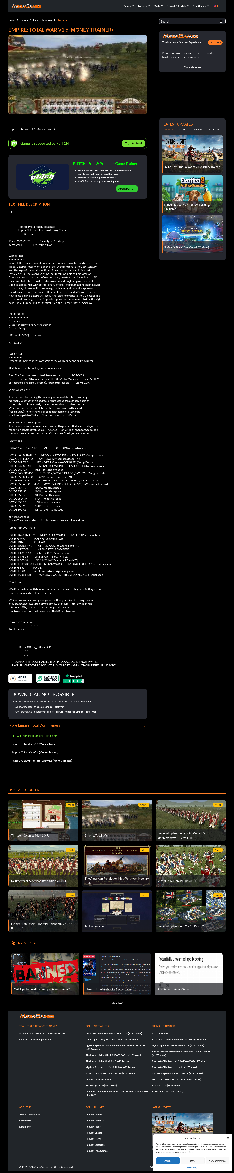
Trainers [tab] (168, 129)
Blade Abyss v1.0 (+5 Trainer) (101, 1085)
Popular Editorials (95, 1144)
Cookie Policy (191, 1168)
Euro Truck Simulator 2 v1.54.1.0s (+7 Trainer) (110, 1073)
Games (24, 19)
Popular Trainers (95, 1120)
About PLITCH (127, 188)
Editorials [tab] (196, 129)
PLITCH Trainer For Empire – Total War (75, 711)
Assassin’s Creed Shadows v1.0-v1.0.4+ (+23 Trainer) (114, 1033)
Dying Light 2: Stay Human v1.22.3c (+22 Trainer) (112, 1039)
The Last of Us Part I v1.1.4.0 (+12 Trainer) (108, 1061)
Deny (192, 1160)
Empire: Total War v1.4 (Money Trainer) (34, 752)
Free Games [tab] (214, 129)
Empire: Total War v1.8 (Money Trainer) (34, 744)
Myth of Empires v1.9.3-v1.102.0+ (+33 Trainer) (111, 1067)
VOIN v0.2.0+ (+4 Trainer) (99, 1079)
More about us (192, 67)
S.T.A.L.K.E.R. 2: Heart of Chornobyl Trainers (43, 1033)
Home (11, 19)
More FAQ (117, 1002)
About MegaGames (29, 1114)
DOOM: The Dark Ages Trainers (36, 1039)
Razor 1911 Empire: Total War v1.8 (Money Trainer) (41, 760)
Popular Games (94, 1114)
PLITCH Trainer (160, 1033)
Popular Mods (93, 1126)
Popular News (93, 1138)
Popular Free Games (97, 1150)
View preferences (217, 1160)
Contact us (25, 1120)
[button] (227, 1137)
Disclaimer (25, 1126)
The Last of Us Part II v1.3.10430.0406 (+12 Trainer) (113, 1055)
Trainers (62, 19)
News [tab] (182, 129)
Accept (167, 1160)
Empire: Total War (42, 19)
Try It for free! (133, 143)
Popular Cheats (94, 1132)
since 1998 (215, 42)
